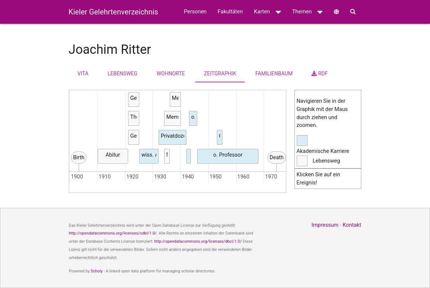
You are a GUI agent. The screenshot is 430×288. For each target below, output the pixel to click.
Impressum (325, 225)
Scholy (96, 271)
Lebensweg (122, 73)
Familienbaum (274, 73)
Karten (267, 12)
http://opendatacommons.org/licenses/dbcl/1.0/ (198, 241)
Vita (83, 73)
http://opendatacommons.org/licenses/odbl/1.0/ (112, 233)
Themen (307, 12)
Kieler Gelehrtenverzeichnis (113, 11)
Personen (195, 12)
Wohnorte (171, 73)
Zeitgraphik (220, 73)
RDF (320, 73)
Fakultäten (230, 12)
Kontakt (352, 225)
